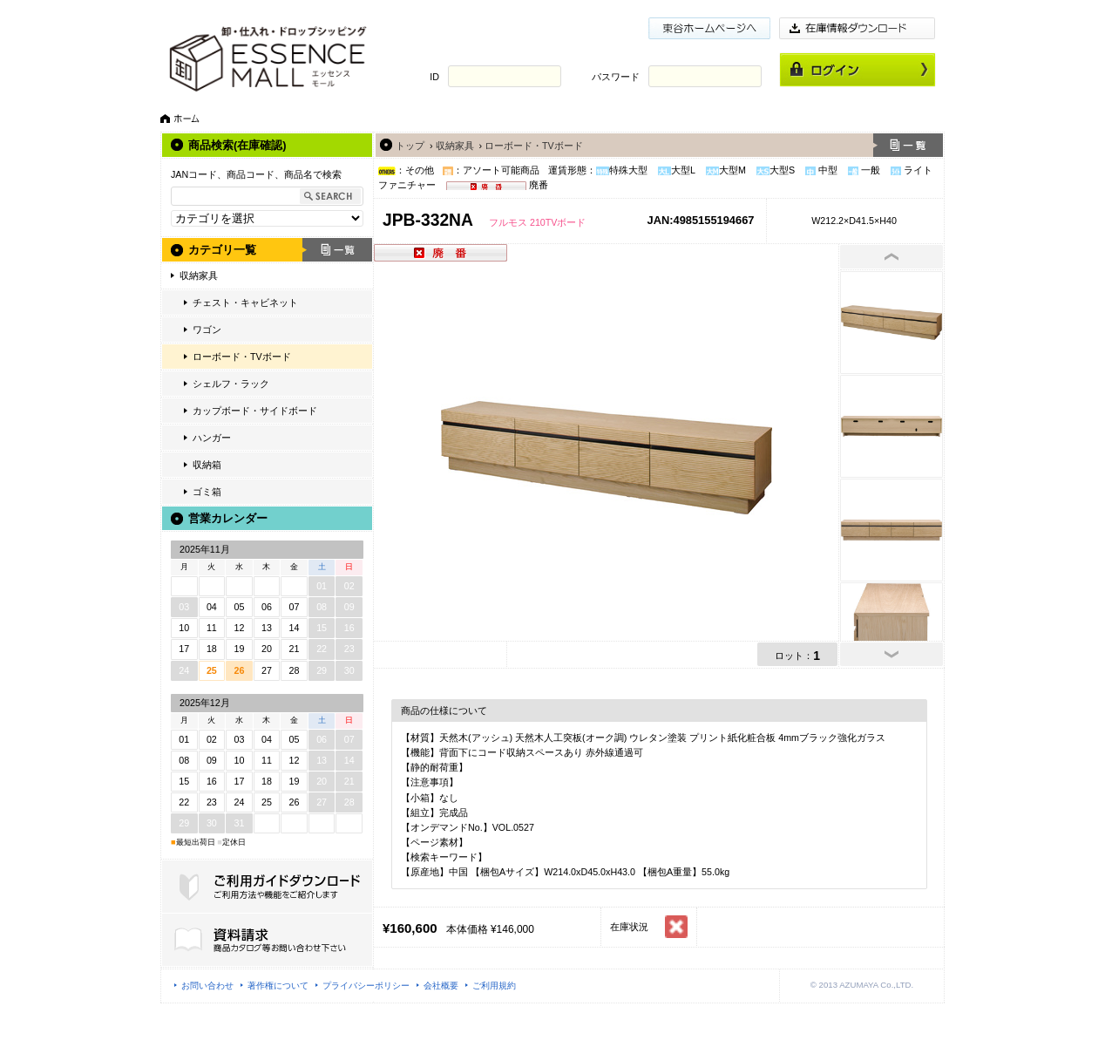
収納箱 (207, 464)
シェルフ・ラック (231, 383)
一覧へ (908, 145)
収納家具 (199, 275)
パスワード (616, 76)
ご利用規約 (494, 985)
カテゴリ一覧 (222, 249)
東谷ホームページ (709, 28)
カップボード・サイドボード (255, 410)
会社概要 (441, 985)
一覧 (337, 250)
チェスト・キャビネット (245, 302)
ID (434, 76)
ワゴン (207, 329)
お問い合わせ (207, 985)
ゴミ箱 (207, 491)
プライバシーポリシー (366, 985)
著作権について (277, 985)
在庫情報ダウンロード (857, 28)
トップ (410, 145)
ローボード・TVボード (242, 356)
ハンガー (212, 437)
